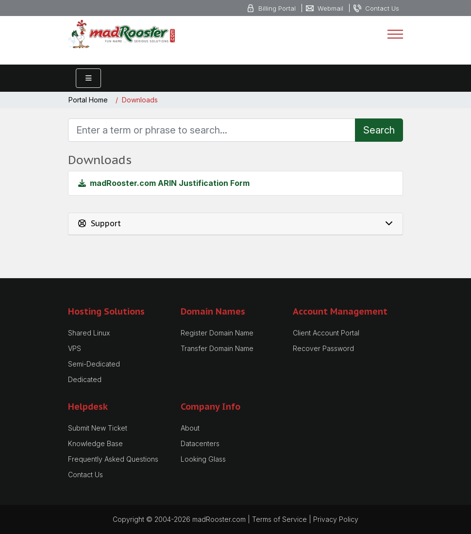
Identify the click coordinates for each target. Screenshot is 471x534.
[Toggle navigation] (395, 34)
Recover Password (323, 348)
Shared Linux (89, 333)
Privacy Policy (335, 519)
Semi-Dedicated (94, 364)
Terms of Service (279, 519)
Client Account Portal (326, 333)
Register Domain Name (217, 333)
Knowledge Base (95, 443)
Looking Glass (203, 459)
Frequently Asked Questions (113, 459)
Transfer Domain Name (217, 348)
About (190, 428)
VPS (74, 348)
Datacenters (200, 443)
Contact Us (85, 474)
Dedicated (84, 379)
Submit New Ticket (97, 428)
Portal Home (88, 100)
